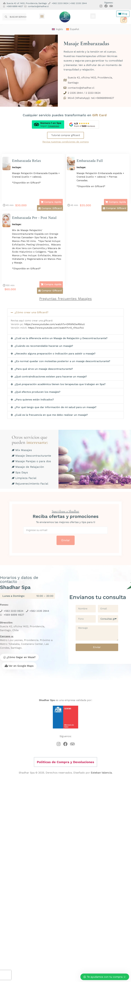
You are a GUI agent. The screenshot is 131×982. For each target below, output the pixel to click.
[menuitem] (57, 29)
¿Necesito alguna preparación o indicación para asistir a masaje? (55, 353)
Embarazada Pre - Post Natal (34, 218)
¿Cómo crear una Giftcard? (31, 312)
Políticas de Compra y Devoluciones (65, 762)
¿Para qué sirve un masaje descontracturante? (44, 368)
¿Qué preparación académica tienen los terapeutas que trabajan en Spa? (60, 384)
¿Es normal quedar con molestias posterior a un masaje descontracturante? (62, 361)
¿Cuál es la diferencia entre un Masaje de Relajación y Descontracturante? (61, 338)
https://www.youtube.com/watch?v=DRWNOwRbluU (54, 324)
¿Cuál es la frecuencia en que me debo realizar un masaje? (51, 414)
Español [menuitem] (74, 29)
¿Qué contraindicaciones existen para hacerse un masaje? (51, 376)
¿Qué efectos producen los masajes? (37, 391)
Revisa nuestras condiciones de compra (65, 141)
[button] (42, 16)
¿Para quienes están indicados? (34, 399)
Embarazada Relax (26, 161)
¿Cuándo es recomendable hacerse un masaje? (44, 345)
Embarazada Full (90, 161)
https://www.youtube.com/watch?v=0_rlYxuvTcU (56, 327)
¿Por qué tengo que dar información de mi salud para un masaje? (55, 407)
